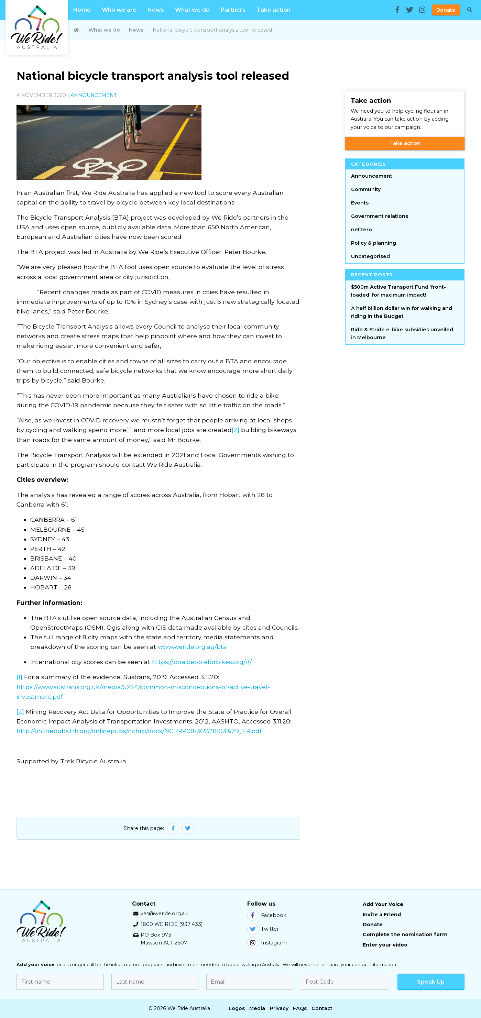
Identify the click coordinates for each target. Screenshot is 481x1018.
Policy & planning (373, 243)
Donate (446, 10)
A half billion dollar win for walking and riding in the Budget (401, 312)
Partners (233, 10)
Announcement (93, 95)
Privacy (279, 1008)
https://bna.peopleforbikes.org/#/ (202, 661)
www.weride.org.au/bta (192, 646)
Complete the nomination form (405, 934)
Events (360, 203)
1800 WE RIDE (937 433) (172, 924)
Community (366, 189)
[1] (129, 429)
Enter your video (385, 945)
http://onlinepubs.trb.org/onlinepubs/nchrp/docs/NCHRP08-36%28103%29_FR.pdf (139, 730)
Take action (273, 10)
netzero (361, 229)
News (155, 10)
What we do (192, 10)
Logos (237, 1008)
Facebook (266, 915)
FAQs (300, 1008)
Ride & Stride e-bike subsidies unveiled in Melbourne (402, 334)
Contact (321, 1008)
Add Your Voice (383, 904)
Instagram (267, 942)
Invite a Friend (382, 914)
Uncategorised (370, 256)
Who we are (119, 10)
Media (257, 1008)
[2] (235, 429)
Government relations (379, 216)
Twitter (263, 928)
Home (82, 10)
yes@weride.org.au (164, 913)
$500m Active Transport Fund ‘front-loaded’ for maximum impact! (398, 291)
